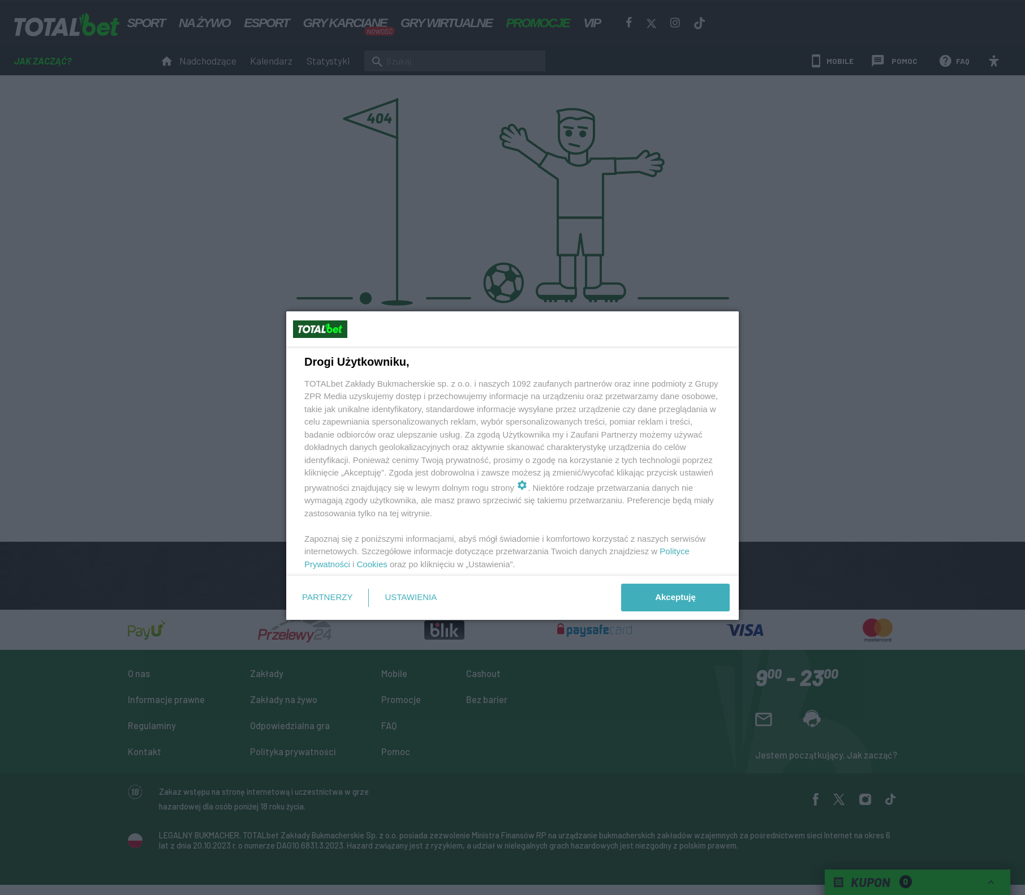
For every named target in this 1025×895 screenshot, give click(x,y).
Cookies (372, 564)
